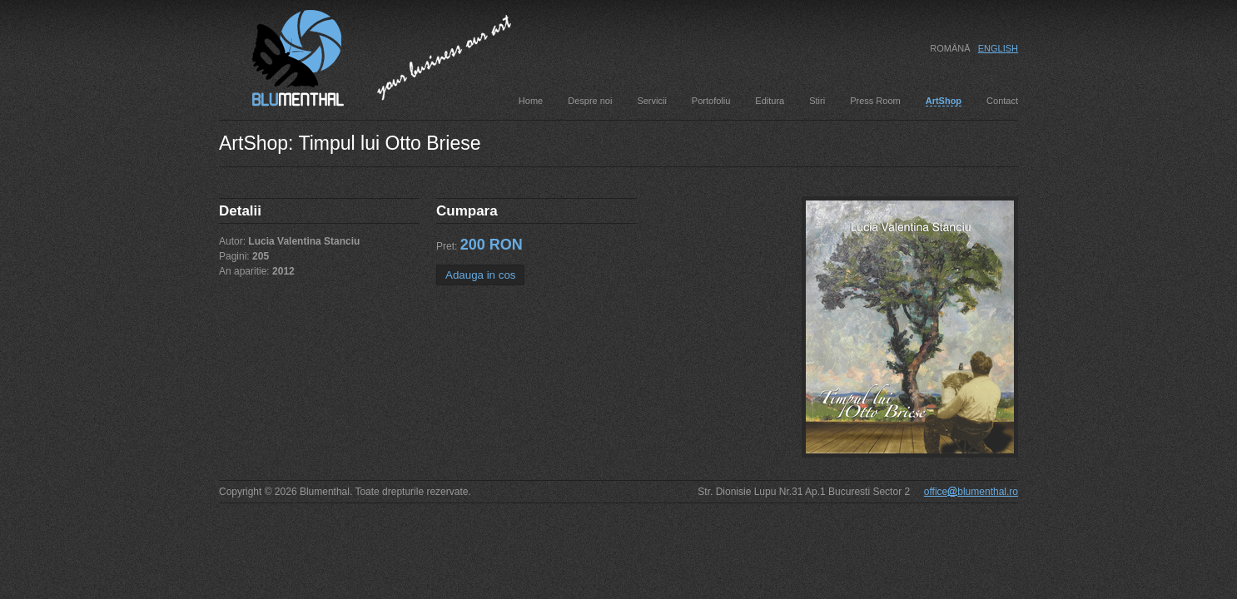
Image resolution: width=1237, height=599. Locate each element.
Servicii (651, 101)
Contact (1002, 101)
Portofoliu (711, 101)
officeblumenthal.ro (971, 492)
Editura (769, 101)
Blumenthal (281, 55)
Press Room (875, 101)
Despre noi (590, 101)
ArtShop (943, 101)
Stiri (817, 101)
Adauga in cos (480, 275)
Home (531, 101)
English (998, 48)
